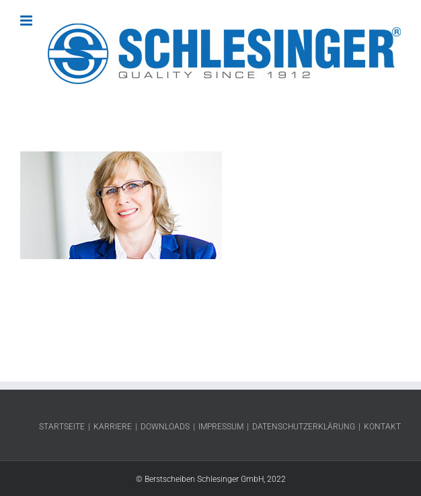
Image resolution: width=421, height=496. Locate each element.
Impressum (220, 426)
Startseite (62, 426)
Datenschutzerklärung (303, 426)
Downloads (165, 426)
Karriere (112, 426)
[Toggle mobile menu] (27, 20)
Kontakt (382, 426)
